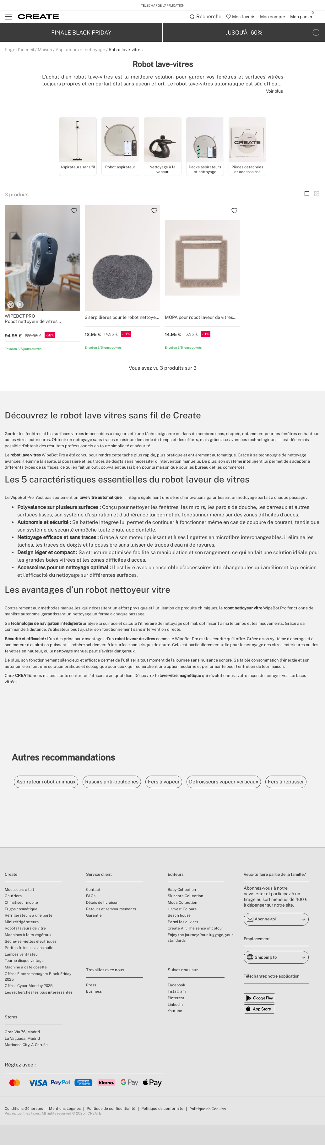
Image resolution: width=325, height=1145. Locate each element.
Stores (11, 1037)
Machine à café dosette (26, 987)
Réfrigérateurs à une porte (28, 935)
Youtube (175, 1031)
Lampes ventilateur (22, 974)
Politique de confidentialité (111, 1128)
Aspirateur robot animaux (48, 782)
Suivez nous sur (183, 990)
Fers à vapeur (176, 782)
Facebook (176, 1005)
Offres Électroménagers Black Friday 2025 (38, 997)
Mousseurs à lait (19, 910)
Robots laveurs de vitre (25, 948)
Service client (99, 894)
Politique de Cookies (207, 1129)
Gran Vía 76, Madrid (22, 1052)
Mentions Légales (65, 1128)
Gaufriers (13, 916)
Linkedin (175, 1024)
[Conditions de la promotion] (316, 33)
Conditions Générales (24, 1128)
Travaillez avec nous (105, 990)
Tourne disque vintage (24, 981)
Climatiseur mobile (21, 922)
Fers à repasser (37, 802)
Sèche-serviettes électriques (31, 961)
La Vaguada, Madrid (22, 1058)
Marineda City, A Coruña (26, 1065)
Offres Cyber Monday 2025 (29, 1006)
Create (11, 894)
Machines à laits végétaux (28, 955)
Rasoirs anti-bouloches (119, 782)
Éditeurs (176, 894)
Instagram (177, 1011)
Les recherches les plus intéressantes (39, 1012)
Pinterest (176, 1018)
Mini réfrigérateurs (22, 942)
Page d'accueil (19, 50)
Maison (45, 50)
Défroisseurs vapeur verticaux (241, 782)
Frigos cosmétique (21, 929)
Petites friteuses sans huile (29, 968)
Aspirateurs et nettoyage (80, 50)
